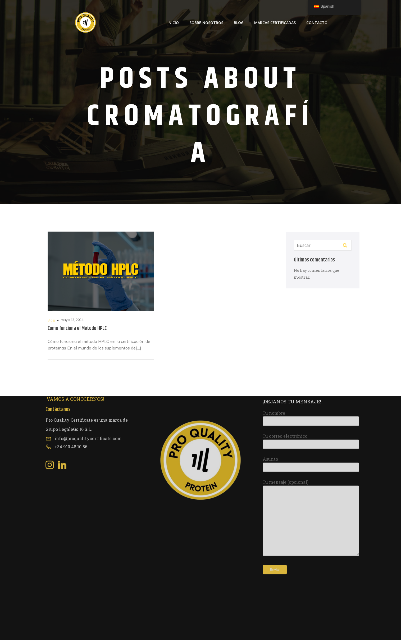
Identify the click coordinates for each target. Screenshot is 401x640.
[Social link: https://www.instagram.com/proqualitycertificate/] (51, 388)
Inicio (173, 22)
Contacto (316, 22)
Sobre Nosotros (206, 22)
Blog (239, 22)
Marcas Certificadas (275, 22)
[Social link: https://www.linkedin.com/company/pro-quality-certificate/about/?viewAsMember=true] (64, 388)
